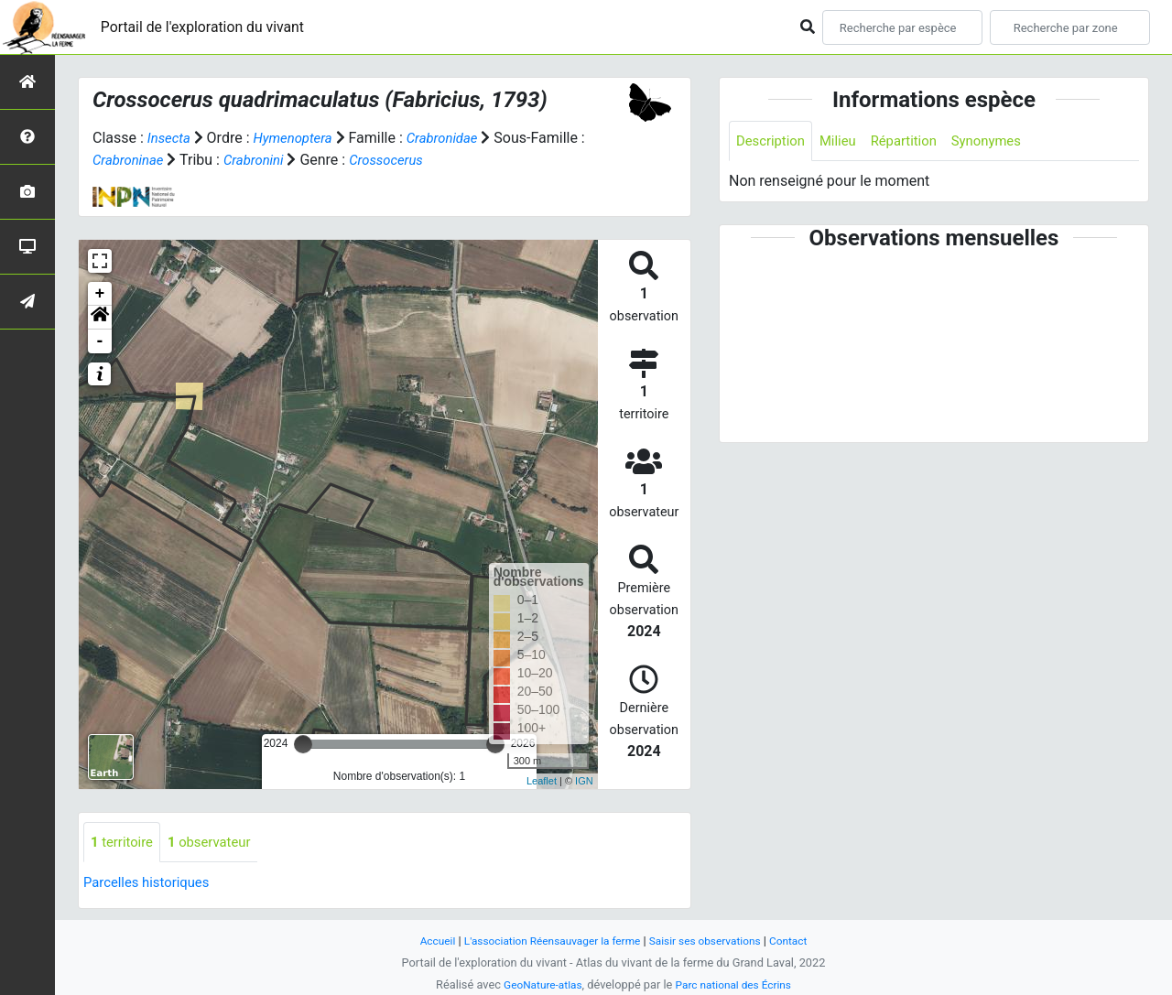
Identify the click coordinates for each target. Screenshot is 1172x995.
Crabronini (320, 159)
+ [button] (100, 294)
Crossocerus (457, 159)
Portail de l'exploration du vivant (217, 27)
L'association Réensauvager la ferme (547, 940)
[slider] (303, 744)
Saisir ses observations (712, 940)
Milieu (844, 141)
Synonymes (1002, 141)
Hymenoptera (299, 137)
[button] (100, 318)
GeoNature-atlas (538, 984)
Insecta (170, 137)
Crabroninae (188, 159)
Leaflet (541, 780)
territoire (124, 842)
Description (773, 141)
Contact (801, 940)
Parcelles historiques (151, 883)
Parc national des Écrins (736, 984)
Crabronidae (455, 137)
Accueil (425, 940)
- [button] (100, 341)
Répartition (914, 141)
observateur (217, 842)
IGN (584, 780)
